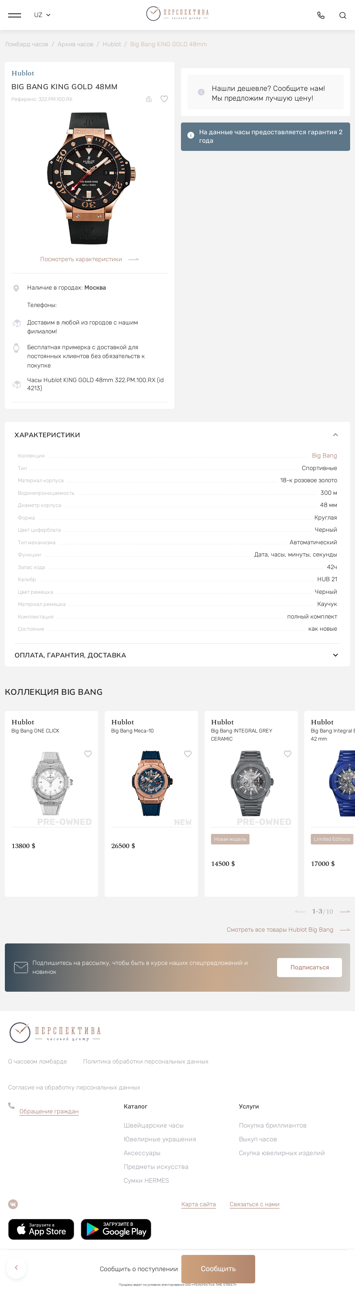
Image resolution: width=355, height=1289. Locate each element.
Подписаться (309, 968)
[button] (14, 14)
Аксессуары (142, 1154)
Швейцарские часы (154, 1127)
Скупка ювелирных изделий (282, 1154)
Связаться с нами (255, 1206)
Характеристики (177, 436)
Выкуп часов (258, 1141)
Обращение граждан (49, 1113)
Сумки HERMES (146, 1182)
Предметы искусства (156, 1168)
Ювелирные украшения (160, 1141)
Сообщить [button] (218, 1268)
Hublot (22, 74)
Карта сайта (198, 1206)
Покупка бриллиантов (273, 1127)
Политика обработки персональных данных (146, 1063)
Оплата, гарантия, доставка (177, 656)
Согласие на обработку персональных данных (74, 1089)
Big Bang (324, 457)
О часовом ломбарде (37, 1063)
